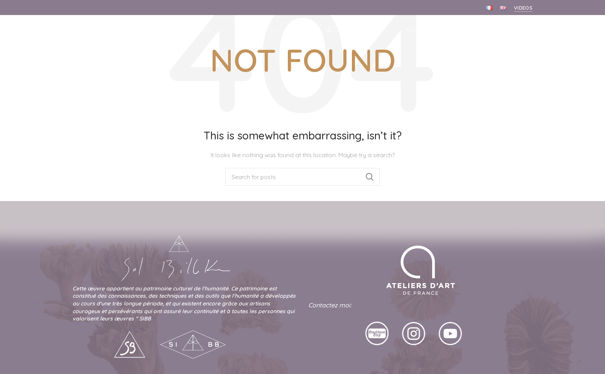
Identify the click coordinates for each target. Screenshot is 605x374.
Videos (523, 8)
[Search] (302, 177)
